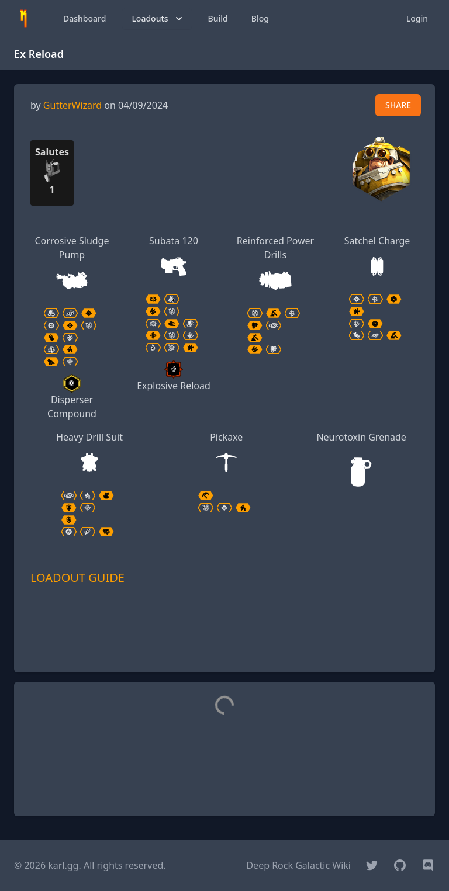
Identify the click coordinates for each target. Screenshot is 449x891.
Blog (260, 18)
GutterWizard (72, 105)
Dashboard (84, 18)
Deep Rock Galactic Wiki (298, 865)
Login (417, 18)
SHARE (398, 104)
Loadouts (158, 19)
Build (218, 18)
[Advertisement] (224, 645)
